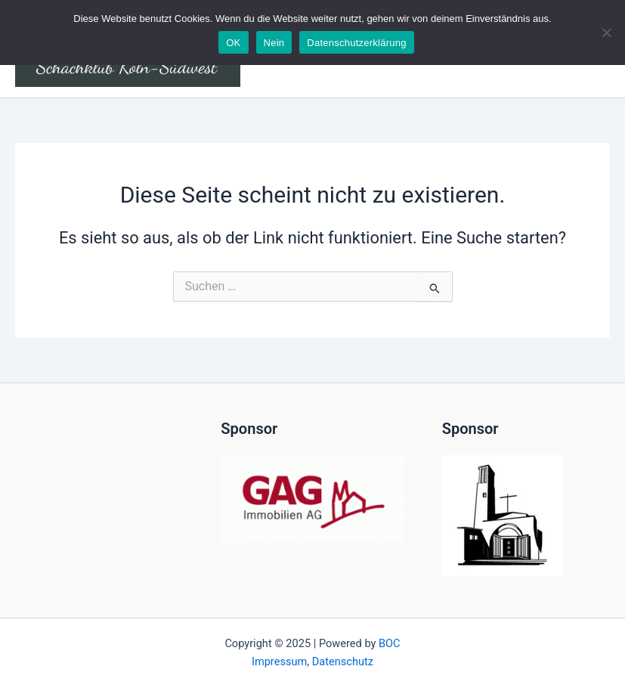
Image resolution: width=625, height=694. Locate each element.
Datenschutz (342, 661)
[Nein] (606, 32)
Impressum (279, 661)
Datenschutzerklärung (356, 42)
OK (233, 42)
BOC (390, 643)
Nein (274, 42)
